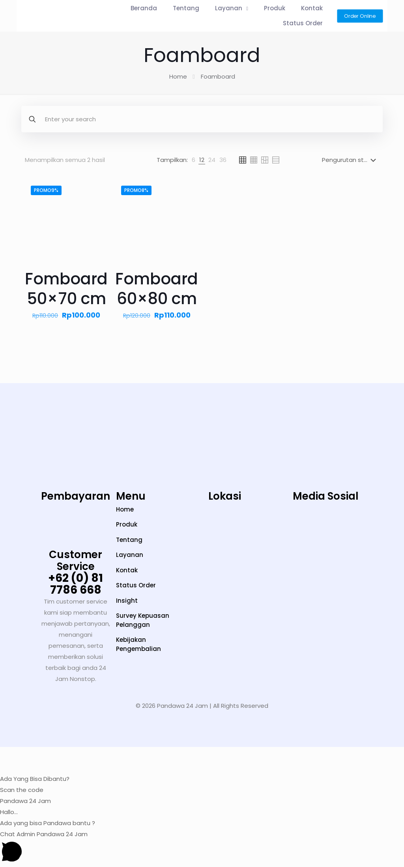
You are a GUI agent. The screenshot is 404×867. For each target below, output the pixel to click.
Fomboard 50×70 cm (66, 289)
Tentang (129, 540)
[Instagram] (276, 527)
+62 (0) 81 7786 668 (75, 584)
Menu (131, 496)
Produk (126, 524)
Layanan (129, 555)
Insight (127, 600)
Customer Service (75, 560)
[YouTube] (325, 527)
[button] (202, 765)
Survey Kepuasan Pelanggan (142, 620)
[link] (193, 160)
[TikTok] (301, 527)
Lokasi (224, 496)
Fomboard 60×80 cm (156, 289)
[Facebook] (375, 527)
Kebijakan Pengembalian (138, 644)
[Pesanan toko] (350, 160)
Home (178, 76)
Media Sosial (326, 496)
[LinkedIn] (350, 527)
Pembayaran (75, 496)
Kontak (127, 570)
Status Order (136, 585)
